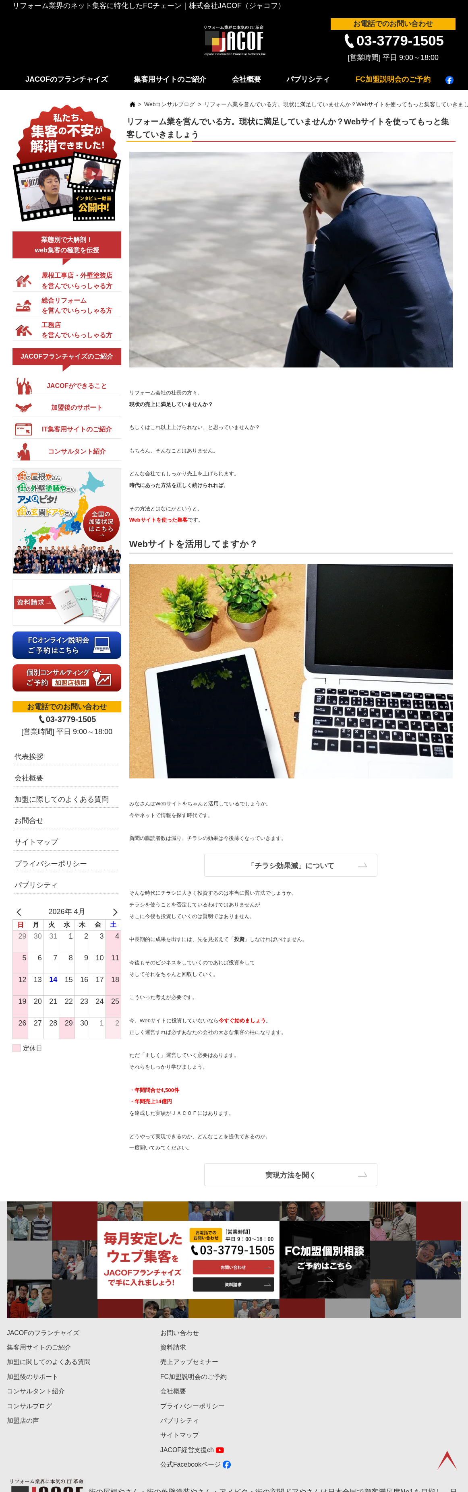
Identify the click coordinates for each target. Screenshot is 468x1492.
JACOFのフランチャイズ (66, 79)
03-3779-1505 (400, 40)
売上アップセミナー (189, 1361)
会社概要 (246, 79)
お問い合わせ (179, 1332)
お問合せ (28, 821)
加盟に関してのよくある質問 (49, 1361)
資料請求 (173, 1347)
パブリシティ (308, 79)
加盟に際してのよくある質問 (61, 799)
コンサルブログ (29, 1406)
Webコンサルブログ (169, 104)
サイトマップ (36, 842)
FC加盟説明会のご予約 (393, 79)
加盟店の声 (23, 1420)
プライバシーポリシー (50, 864)
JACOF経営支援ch (187, 1450)
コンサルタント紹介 (36, 1391)
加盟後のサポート (32, 1376)
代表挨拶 (28, 757)
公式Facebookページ (190, 1464)
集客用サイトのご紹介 (170, 79)
